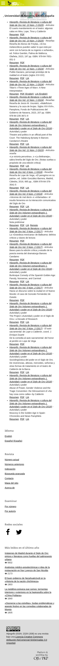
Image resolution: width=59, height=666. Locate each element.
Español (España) (13, 441)
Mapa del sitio (11, 483)
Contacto (9, 478)
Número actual (12, 459)
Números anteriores (14, 464)
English (8, 436)
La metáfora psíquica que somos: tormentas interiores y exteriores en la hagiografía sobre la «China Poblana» (28, 592)
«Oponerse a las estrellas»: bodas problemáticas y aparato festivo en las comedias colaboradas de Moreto (29, 606)
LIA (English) (41, 94)
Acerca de (10, 487)
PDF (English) (27, 94)
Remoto (34, 225)
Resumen (14, 34)
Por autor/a (10, 511)
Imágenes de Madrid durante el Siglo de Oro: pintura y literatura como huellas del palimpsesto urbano (28, 556)
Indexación (10, 469)
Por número (10, 506)
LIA (27, 78)
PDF (22, 34)
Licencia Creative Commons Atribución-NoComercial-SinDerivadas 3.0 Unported (26, 640)
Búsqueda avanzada (15, 473)
